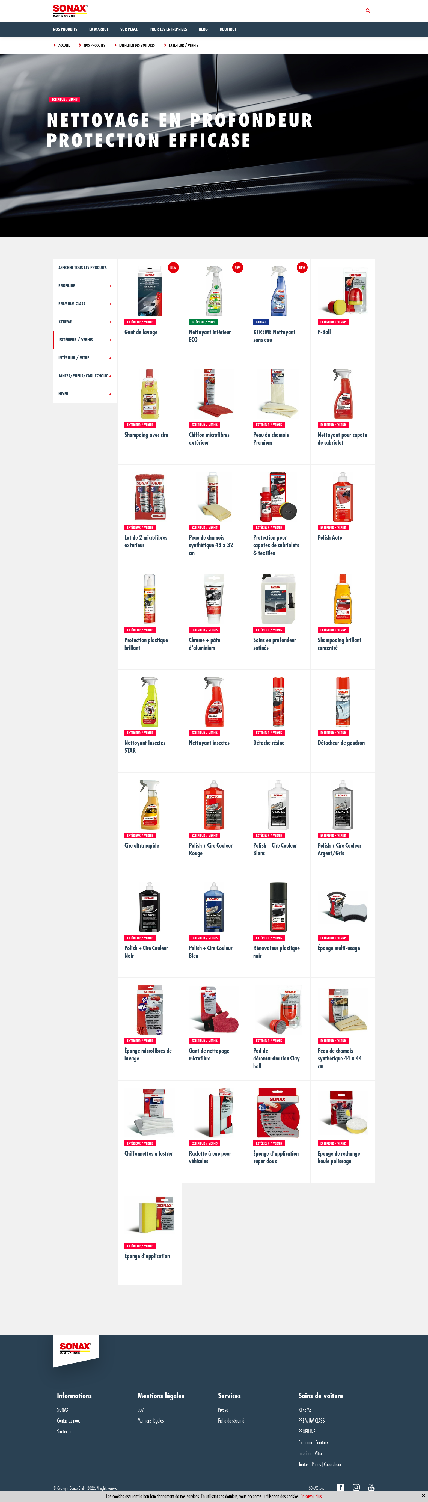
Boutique (228, 29)
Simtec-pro (65, 1432)
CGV (141, 1410)
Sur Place (129, 29)
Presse (223, 1410)
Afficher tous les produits (82, 268)
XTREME (305, 1410)
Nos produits (65, 29)
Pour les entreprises (168, 29)
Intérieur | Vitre (310, 1453)
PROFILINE (307, 1432)
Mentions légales (151, 1421)
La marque (98, 29)
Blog (203, 29)
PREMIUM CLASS (312, 1421)
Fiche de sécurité (231, 1421)
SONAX (62, 1410)
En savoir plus (311, 1496)
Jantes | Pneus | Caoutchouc (320, 1464)
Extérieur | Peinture (313, 1442)
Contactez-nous (69, 1421)
